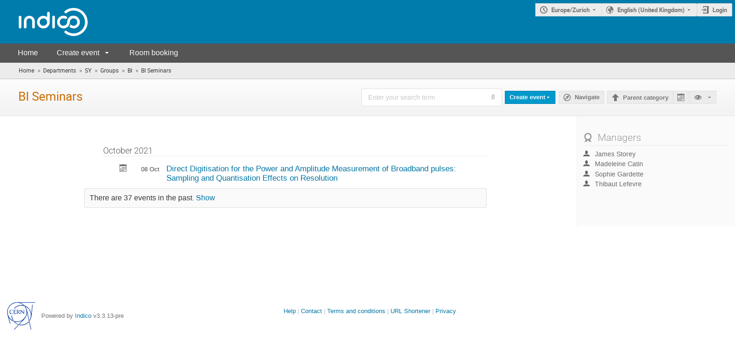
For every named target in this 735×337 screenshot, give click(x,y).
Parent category (645, 98)
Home (28, 53)
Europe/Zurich (570, 10)
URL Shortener (410, 311)
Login (719, 10)
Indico (83, 316)
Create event (78, 53)
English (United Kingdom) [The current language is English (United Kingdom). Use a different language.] (651, 10)
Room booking (153, 53)
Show (205, 198)
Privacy (445, 311)
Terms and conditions (356, 311)
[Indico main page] (44, 22)
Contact (311, 311)
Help (290, 311)
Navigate (587, 97)
